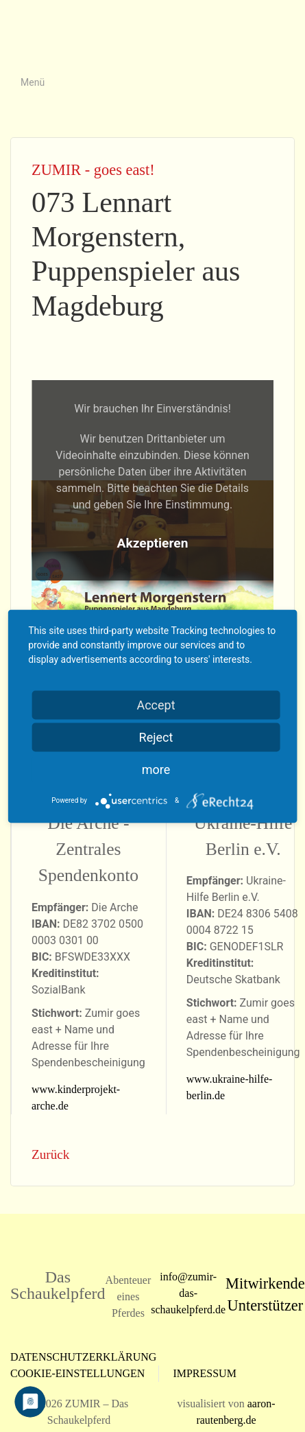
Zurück (50, 1154)
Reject (156, 736)
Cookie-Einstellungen (77, 1373)
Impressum (204, 1373)
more (156, 769)
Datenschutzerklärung (83, 1357)
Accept (155, 704)
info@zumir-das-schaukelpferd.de (188, 1293)
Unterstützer (266, 1305)
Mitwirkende (265, 1283)
